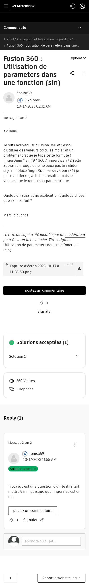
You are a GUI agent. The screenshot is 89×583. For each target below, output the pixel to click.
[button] (83, 73)
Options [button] (76, 58)
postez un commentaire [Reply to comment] (32, 510)
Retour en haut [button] (10, 578)
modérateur (75, 234)
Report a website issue (61, 578)
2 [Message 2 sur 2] (23, 442)
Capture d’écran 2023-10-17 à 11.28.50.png (34, 269)
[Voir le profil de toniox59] (36, 453)
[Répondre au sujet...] (51, 541)
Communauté (15, 27)
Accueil (9, 39)
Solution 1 (17, 356)
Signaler (44, 311)
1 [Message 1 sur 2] (18, 118)
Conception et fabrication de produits (44, 39)
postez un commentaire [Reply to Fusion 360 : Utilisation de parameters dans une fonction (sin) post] (44, 290)
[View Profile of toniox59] (24, 93)
